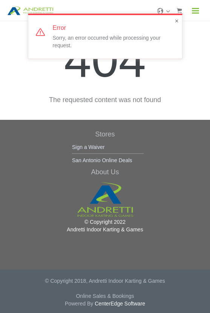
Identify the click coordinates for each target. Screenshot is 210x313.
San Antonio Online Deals (102, 160)
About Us (105, 172)
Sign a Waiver (88, 147)
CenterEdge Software (120, 304)
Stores (105, 134)
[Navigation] (196, 11)
